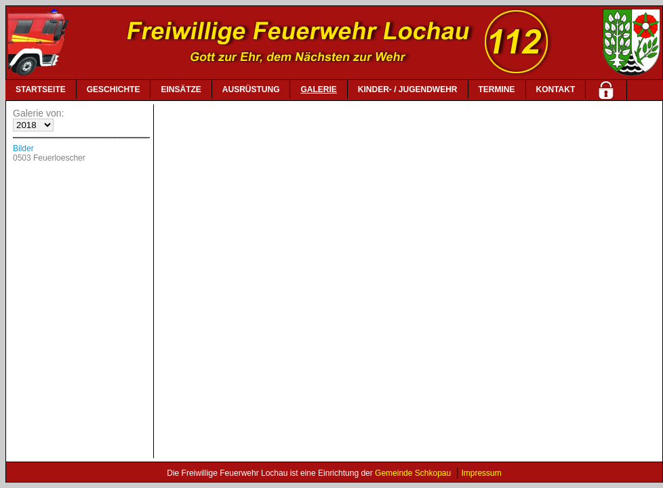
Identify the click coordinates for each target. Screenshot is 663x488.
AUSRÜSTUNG (251, 89)
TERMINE (497, 89)
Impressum (481, 473)
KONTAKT (556, 89)
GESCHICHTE (113, 89)
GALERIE (318, 89)
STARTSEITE (41, 89)
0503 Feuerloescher (49, 158)
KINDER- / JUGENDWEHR (408, 89)
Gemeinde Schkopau (413, 473)
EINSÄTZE (181, 89)
